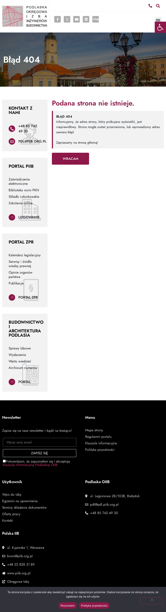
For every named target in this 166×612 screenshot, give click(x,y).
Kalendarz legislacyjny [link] (25, 255)
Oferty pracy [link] (11, 514)
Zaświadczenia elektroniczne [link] (19, 181)
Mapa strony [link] (94, 430)
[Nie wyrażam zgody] (152, 600)
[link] (160, 27)
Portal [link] (24, 381)
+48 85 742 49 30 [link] (27, 128)
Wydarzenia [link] (17, 355)
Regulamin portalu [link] (98, 437)
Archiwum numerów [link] (23, 368)
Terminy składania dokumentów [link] (24, 507)
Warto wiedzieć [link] (20, 361)
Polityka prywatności (94, 605)
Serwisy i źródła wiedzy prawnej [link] (20, 264)
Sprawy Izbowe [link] (20, 348)
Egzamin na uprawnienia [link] (20, 501)
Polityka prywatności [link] (100, 450)
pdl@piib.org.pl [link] (32, 141)
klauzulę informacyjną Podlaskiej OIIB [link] (30, 464)
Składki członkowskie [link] (24, 197)
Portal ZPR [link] (28, 297)
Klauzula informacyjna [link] (101, 443)
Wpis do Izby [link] (11, 494)
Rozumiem (68, 605)
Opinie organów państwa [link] (20, 274)
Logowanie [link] (29, 217)
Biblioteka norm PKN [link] (24, 190)
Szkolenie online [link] (20, 203)
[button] (158, 5)
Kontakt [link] (7, 520)
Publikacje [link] (16, 283)
